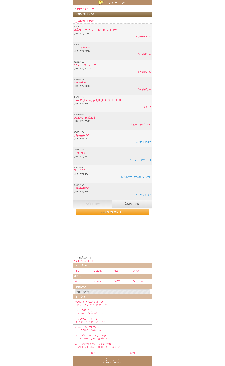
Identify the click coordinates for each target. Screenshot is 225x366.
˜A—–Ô (138, 281)
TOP (93, 353)
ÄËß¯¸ (117, 270)
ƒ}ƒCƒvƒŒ (114, 359)
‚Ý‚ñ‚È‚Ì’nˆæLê (83, 261)
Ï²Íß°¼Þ (132, 353)
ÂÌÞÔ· (136, 270)
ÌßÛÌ (77, 281)
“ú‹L (77, 270)
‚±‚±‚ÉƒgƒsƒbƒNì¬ (112, 212)
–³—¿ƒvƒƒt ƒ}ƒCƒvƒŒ (112, 2)
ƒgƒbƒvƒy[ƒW (85, 8)
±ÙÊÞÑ (98, 270)
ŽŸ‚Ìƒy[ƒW (132, 204)
